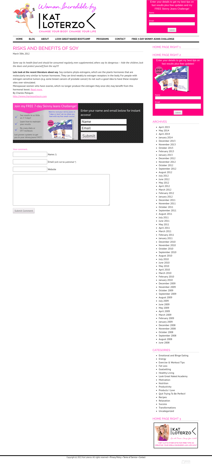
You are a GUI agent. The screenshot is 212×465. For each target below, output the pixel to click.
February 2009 (166, 318)
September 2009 (167, 293)
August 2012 (165, 172)
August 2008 (165, 339)
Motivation (164, 379)
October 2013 (166, 147)
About (45, 39)
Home (19, 39)
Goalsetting (165, 369)
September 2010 (167, 252)
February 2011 (166, 234)
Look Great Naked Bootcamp (72, 39)
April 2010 (164, 269)
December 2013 (167, 140)
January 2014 (166, 137)
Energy (162, 358)
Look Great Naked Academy (173, 376)
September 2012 (167, 168)
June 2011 (164, 220)
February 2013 (166, 151)
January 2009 (166, 321)
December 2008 (167, 325)
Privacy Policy (115, 457)
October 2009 (166, 290)
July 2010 (164, 259)
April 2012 (164, 186)
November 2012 (167, 161)
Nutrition (163, 383)
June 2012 (164, 179)
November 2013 (167, 144)
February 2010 (166, 276)
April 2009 (164, 311)
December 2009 (167, 283)
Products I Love (167, 390)
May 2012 (164, 182)
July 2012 (164, 175)
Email (62, 161)
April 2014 (164, 133)
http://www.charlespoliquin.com (30, 96)
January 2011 (166, 238)
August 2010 (165, 255)
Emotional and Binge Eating (173, 355)
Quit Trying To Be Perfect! (172, 393)
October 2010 (166, 248)
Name (52, 154)
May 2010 (164, 266)
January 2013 (166, 154)
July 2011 (164, 217)
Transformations (167, 407)
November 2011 (167, 203)
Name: (151, 13)
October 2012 (166, 165)
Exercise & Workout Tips (172, 362)
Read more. (37, 89)
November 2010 (167, 245)
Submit (171, 30)
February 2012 (166, 193)
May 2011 (164, 224)
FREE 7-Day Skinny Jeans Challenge (153, 39)
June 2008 (164, 342)
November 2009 (167, 286)
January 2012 (166, 196)
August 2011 (165, 213)
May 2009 (164, 307)
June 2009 (164, 304)
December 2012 (167, 158)
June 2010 (164, 262)
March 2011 (165, 231)
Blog (32, 39)
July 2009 (164, 300)
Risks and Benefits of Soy (46, 48)
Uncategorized (166, 411)
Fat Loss (163, 365)
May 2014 (164, 130)
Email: (151, 21)
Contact (120, 39)
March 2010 (165, 272)
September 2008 (167, 335)
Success (163, 404)
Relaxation (164, 400)
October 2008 (166, 332)
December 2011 (167, 200)
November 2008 (167, 328)
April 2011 (164, 227)
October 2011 (166, 207)
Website (52, 169)
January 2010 (166, 279)
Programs (102, 39)
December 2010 (167, 241)
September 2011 (167, 210)
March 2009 (165, 314)
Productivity (165, 386)
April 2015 (164, 127)
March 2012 (165, 189)
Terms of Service (130, 457)
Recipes (163, 397)
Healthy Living (166, 372)
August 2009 (165, 297)
